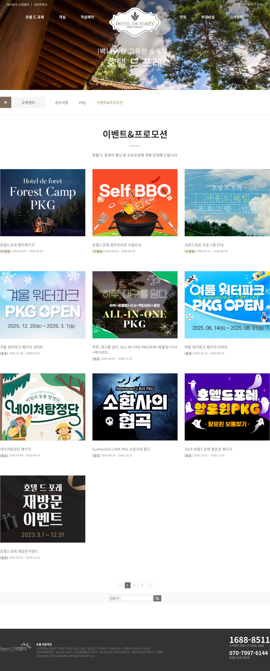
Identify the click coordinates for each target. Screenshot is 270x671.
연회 (183, 17)
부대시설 (208, 17)
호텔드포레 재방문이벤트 (19, 551)
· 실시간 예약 (244, 4)
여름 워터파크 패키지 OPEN (205, 347)
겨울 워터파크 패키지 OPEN (21, 347)
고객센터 (236, 17)
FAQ (82, 102)
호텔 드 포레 (34, 17)
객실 (62, 17)
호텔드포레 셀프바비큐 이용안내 (116, 244)
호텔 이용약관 (44, 644)
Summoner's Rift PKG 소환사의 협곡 (121, 449)
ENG (260, 4)
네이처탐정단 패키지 (15, 449)
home (5, 102)
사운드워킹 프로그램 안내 (203, 244)
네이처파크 (40, 4)
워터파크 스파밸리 (18, 4)
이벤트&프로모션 (110, 102)
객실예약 (87, 17)
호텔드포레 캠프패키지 (17, 244)
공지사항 (61, 102)
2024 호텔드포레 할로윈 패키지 (208, 449)
